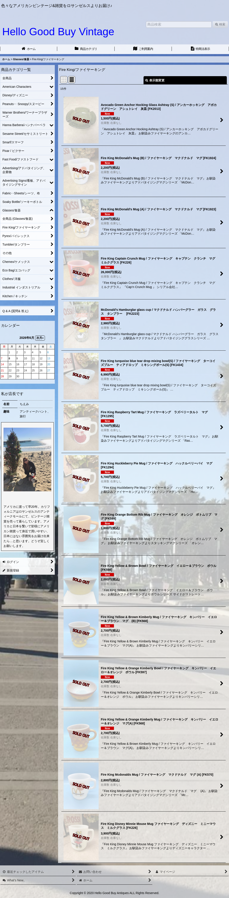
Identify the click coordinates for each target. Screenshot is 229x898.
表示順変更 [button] (155, 80)
